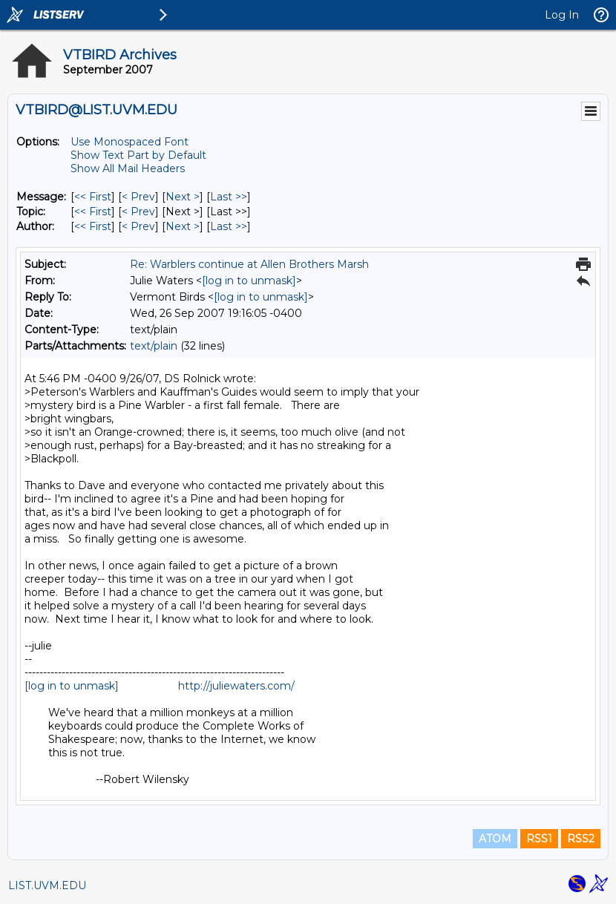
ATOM (495, 838)
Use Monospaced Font (130, 141)
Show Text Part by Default (138, 155)
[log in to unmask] (249, 280)
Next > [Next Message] (183, 196)
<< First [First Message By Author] (92, 226)
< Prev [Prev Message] (138, 196)
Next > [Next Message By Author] (183, 226)
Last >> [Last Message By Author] (228, 226)
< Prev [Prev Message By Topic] (138, 211)
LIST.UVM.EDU (47, 885)
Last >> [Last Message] (228, 196)
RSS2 (580, 838)
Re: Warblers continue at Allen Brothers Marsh (249, 264)
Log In (562, 15)
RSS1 (539, 838)
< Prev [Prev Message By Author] (138, 226)
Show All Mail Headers (128, 168)
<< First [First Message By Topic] (92, 211)
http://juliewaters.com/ (236, 685)
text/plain (153, 346)
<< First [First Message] (92, 196)
